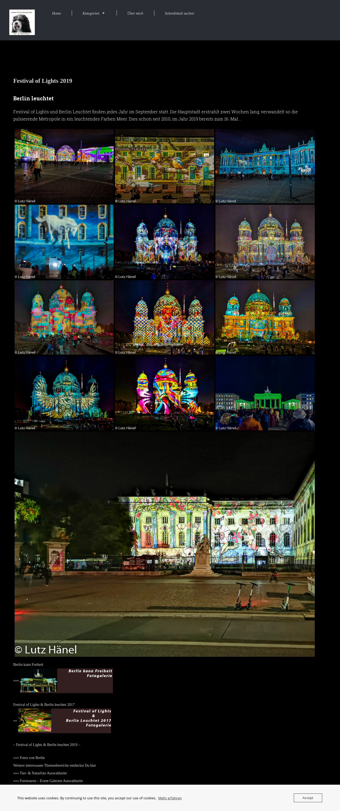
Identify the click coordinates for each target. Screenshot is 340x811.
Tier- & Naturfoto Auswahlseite (43, 773)
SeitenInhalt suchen (179, 13)
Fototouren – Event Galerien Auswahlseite (51, 781)
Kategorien (91, 13)
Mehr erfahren (170, 798)
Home (56, 13)
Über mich (135, 13)
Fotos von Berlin (32, 758)
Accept (308, 797)
